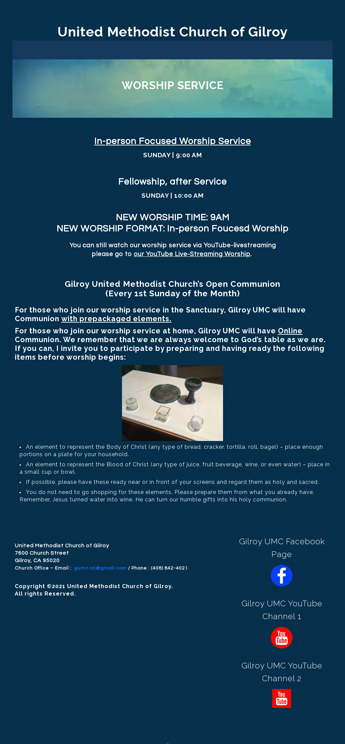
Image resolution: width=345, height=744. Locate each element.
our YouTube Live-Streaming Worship (192, 254)
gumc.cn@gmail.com (100, 568)
